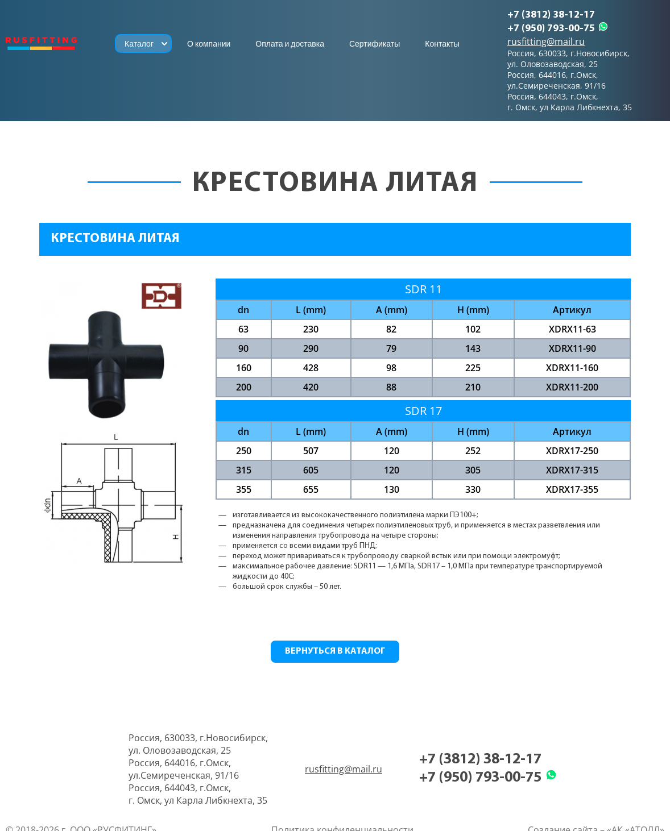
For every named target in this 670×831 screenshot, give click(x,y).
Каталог (139, 43)
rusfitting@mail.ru (546, 41)
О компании (208, 43)
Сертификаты (374, 43)
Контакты (442, 43)
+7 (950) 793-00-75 (551, 28)
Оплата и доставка (289, 43)
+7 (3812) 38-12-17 (551, 15)
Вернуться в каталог (335, 651)
